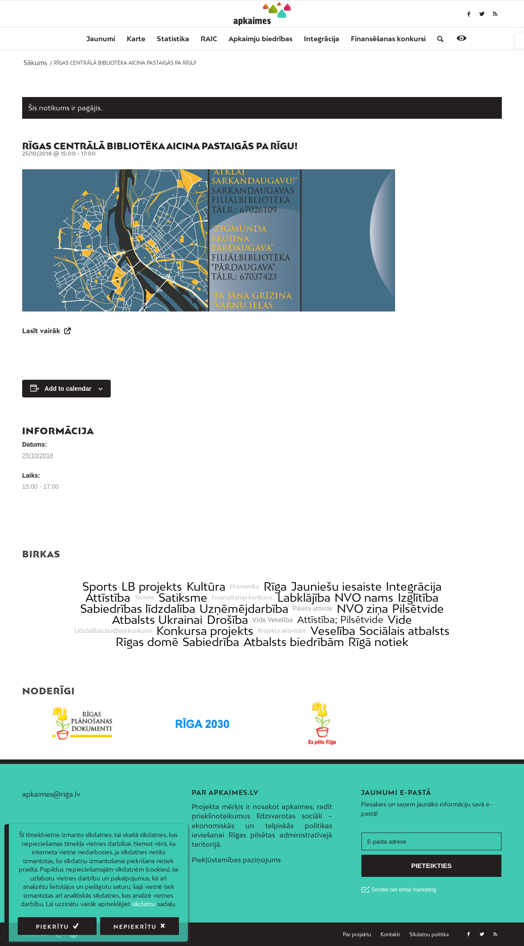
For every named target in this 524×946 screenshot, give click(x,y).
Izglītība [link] (418, 597)
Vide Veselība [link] (272, 620)
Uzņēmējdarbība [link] (243, 608)
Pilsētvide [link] (418, 608)
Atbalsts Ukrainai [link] (157, 619)
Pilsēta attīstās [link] (312, 608)
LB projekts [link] (151, 586)
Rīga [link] (275, 586)
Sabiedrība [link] (210, 641)
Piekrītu (52, 926)
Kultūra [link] (205, 586)
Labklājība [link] (303, 597)
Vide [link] (400, 619)
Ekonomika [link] (244, 586)
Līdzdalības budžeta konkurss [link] (113, 631)
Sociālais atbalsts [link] (404, 630)
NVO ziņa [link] (362, 608)
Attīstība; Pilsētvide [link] (340, 619)
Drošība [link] (227, 619)
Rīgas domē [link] (147, 641)
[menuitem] (101, 38)
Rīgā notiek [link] (378, 641)
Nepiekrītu (135, 926)
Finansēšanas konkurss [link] (242, 597)
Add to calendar (68, 388)
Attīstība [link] (107, 597)
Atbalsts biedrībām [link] (294, 641)
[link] (519, 40)
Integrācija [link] (414, 586)
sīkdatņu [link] (143, 903)
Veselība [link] (333, 630)
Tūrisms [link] (145, 597)
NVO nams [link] (363, 597)
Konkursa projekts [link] (204, 630)
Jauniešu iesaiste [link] (336, 586)
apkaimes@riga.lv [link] (51, 794)
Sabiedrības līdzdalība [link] (137, 608)
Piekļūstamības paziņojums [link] (236, 860)
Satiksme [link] (183, 597)
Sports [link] (99, 586)
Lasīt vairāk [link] (42, 331)
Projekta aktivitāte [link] (282, 631)
